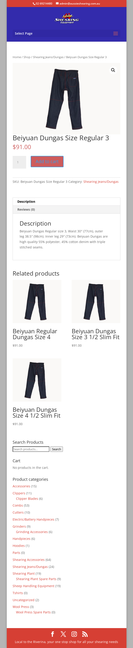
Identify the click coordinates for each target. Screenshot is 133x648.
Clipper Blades (27, 498)
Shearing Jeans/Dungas (48, 57)
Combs (18, 505)
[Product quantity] (19, 162)
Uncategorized (23, 600)
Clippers (19, 493)
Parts (16, 552)
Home (17, 57)
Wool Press (21, 607)
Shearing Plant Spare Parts (36, 579)
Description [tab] (26, 201)
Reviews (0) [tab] (26, 209)
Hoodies (19, 545)
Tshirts (18, 593)
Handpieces (21, 538)
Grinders (19, 526)
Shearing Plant (24, 573)
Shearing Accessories (29, 559)
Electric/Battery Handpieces (33, 519)
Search (56, 449)
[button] (113, 70)
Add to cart (47, 161)
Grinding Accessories (32, 532)
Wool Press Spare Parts (33, 612)
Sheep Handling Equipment (33, 586)
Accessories (21, 486)
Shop (26, 57)
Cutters (18, 512)
